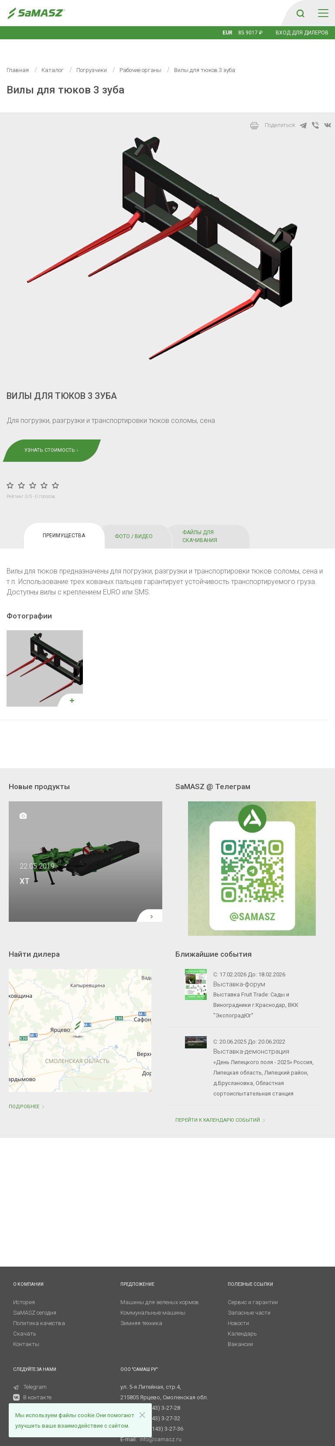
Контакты (26, 1331)
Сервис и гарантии (253, 1289)
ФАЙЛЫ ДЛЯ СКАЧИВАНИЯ (199, 523)
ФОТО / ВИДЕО (134, 523)
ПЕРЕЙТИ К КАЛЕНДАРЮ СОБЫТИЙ (221, 1107)
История (24, 1289)
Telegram (30, 1373)
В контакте (37, 1384)
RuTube (27, 1394)
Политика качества (39, 1310)
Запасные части (249, 1299)
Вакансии (240, 1331)
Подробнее (27, 1093)
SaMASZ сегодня (34, 1299)
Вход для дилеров (302, 33)
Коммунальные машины (152, 1299)
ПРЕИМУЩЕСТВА (64, 522)
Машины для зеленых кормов (159, 1289)
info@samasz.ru (160, 1426)
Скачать (24, 1320)
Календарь (242, 1320)
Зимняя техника (141, 1310)
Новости (238, 1310)
